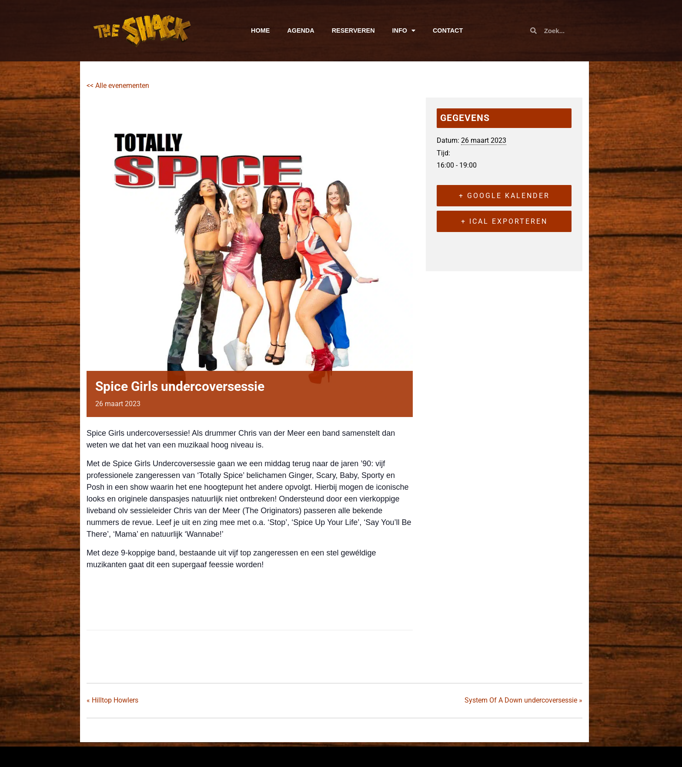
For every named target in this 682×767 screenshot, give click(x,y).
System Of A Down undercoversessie (523, 700)
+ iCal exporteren (504, 221)
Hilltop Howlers (112, 700)
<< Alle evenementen (118, 85)
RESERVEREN (353, 30)
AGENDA (300, 30)
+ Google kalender (504, 196)
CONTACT (448, 30)
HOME (260, 30)
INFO (403, 30)
